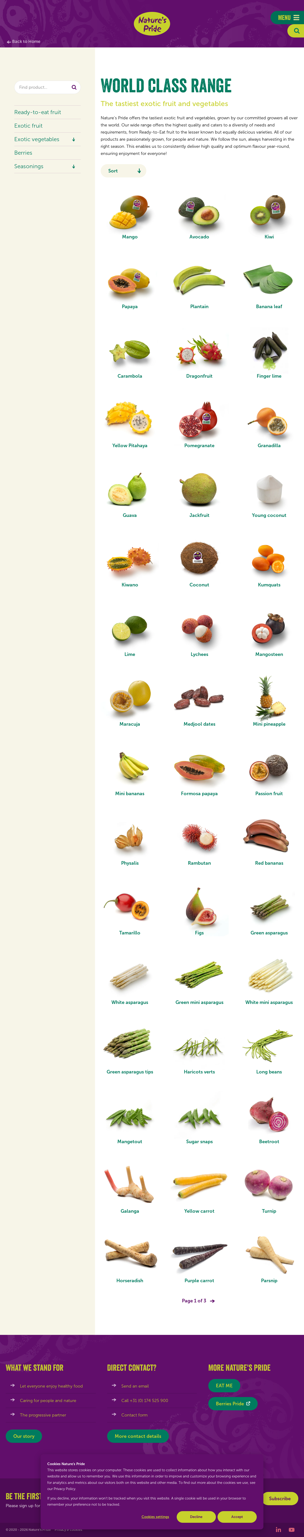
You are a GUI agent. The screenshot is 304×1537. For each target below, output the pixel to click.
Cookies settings (155, 1517)
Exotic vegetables (36, 139)
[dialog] (152, 1491)
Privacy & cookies (68, 1530)
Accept (237, 1517)
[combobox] (47, 87)
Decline (196, 1517)
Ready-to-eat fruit (37, 112)
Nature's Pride (152, 23)
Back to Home (26, 41)
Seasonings (28, 166)
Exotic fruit (28, 125)
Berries (23, 152)
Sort (113, 171)
